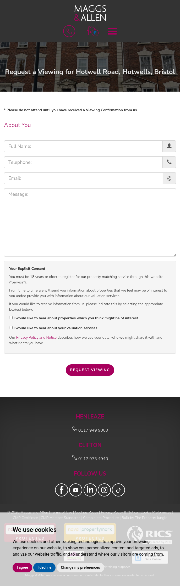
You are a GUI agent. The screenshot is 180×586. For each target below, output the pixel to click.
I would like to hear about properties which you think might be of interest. (74, 318)
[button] (93, 31)
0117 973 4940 (90, 459)
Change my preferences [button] (80, 567)
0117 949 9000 (90, 430)
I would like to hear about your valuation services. (53, 328)
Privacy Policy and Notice (36, 337)
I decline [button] (44, 567)
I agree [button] (22, 567)
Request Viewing (90, 369)
